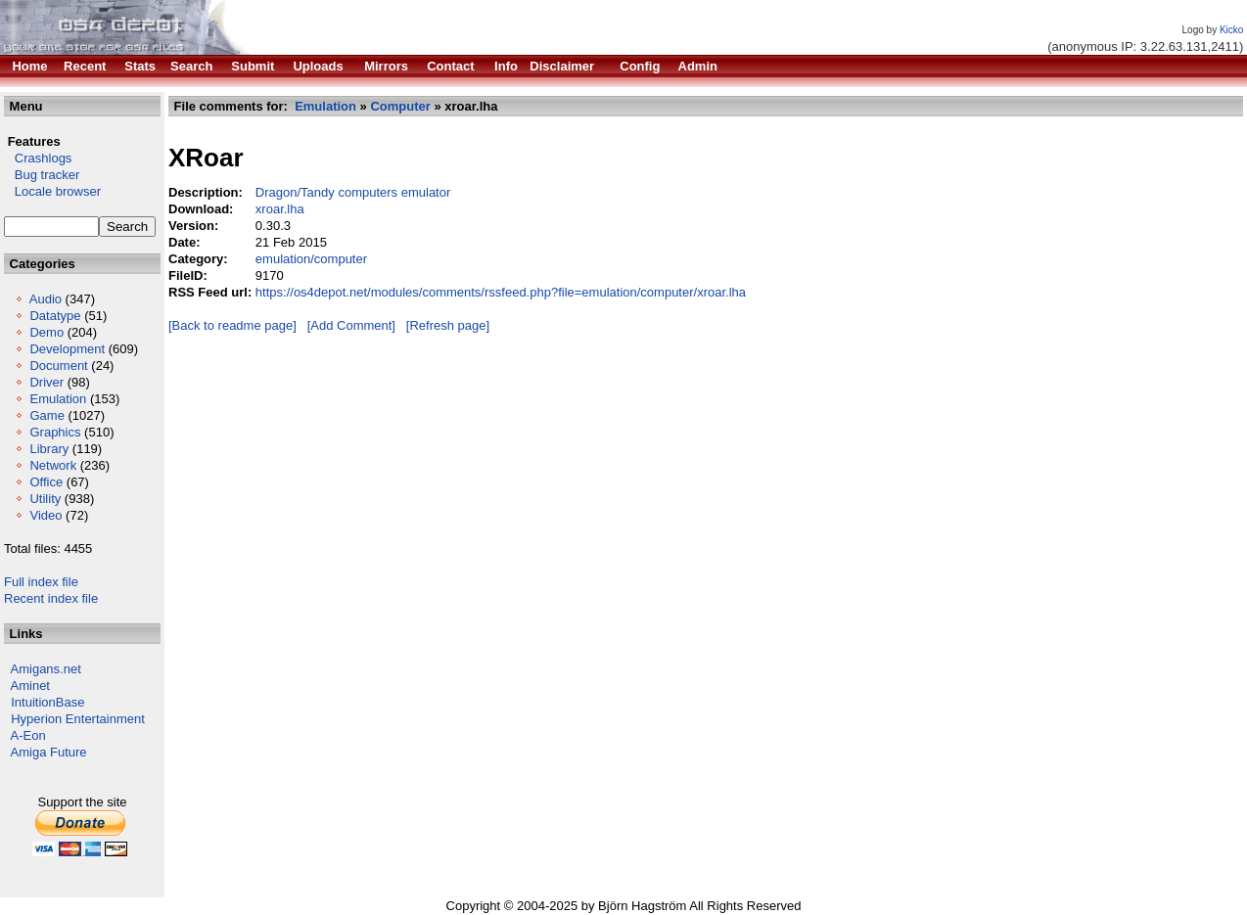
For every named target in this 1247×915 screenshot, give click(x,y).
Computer (400, 106)
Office (46, 482)
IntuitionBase (47, 702)
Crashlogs (37, 158)
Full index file (41, 581)
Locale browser (52, 191)
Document (58, 365)
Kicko (1231, 29)
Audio (45, 299)
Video (45, 515)
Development (67, 349)
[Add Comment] (351, 325)
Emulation (57, 398)
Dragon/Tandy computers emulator (352, 192)
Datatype (54, 315)
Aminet (30, 685)
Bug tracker (41, 174)
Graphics (54, 432)
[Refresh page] (447, 325)
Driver (46, 382)
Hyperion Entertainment (78, 718)
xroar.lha (279, 209)
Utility (45, 498)
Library (49, 448)
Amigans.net (46, 669)
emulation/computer (311, 259)
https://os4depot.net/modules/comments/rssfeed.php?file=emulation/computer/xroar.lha (500, 292)
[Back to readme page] (232, 325)
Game (46, 415)
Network (52, 465)
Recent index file (51, 598)
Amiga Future (49, 752)
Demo (46, 332)
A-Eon (28, 735)
